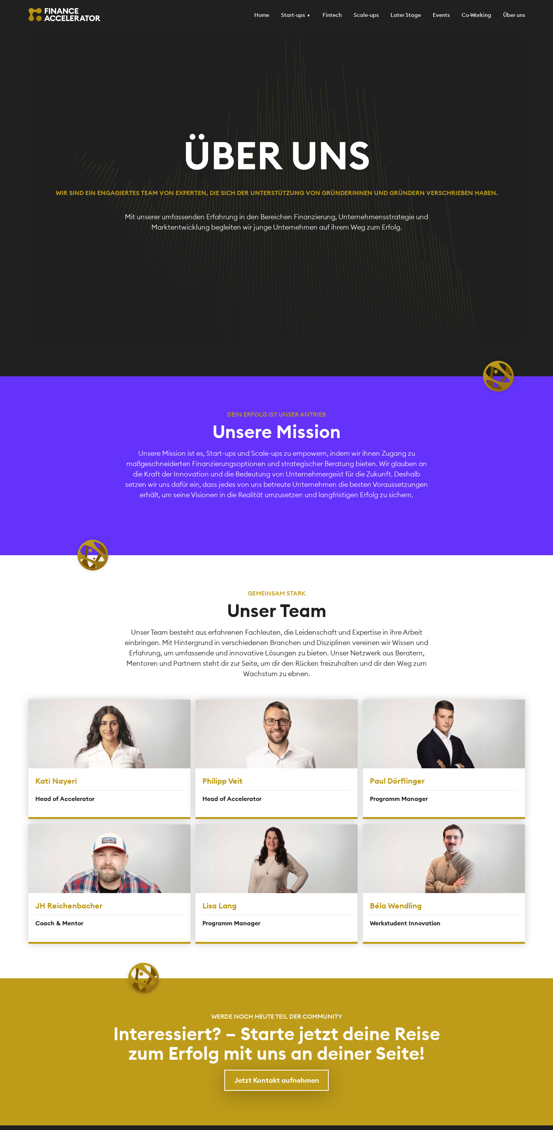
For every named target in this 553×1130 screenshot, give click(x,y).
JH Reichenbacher (69, 905)
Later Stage (406, 15)
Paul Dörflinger (397, 781)
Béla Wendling (396, 905)
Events (441, 15)
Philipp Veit (222, 781)
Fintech (332, 15)
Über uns (514, 15)
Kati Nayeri (56, 781)
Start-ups (293, 15)
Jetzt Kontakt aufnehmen (276, 1080)
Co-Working (476, 15)
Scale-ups (366, 15)
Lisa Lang (219, 905)
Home (261, 15)
